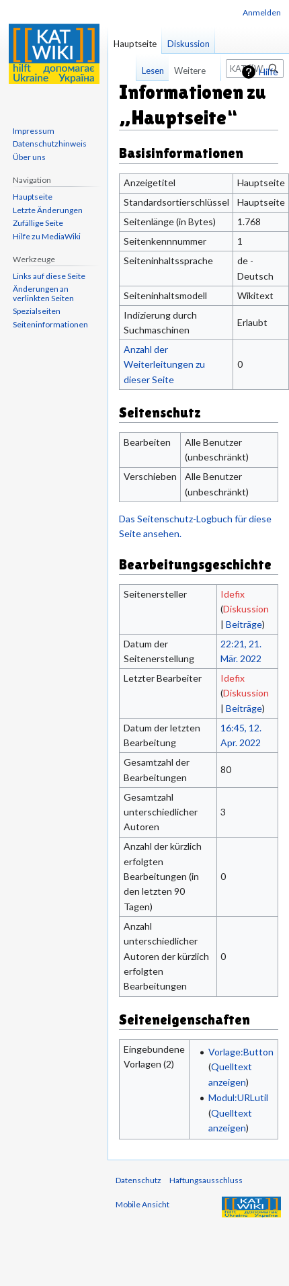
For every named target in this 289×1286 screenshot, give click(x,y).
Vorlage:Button (241, 1051)
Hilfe (268, 71)
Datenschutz (138, 1180)
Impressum (33, 131)
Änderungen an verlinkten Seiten (43, 293)
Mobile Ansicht (142, 1204)
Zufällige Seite (38, 223)
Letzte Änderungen (48, 210)
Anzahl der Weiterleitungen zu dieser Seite (164, 364)
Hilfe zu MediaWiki (47, 236)
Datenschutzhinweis (50, 143)
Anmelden (262, 12)
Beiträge (244, 624)
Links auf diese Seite (49, 276)
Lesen (145, 70)
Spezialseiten (36, 311)
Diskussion (246, 608)
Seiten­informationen (50, 324)
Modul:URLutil (238, 1097)
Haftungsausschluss (206, 1180)
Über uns (29, 157)
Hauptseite (135, 43)
